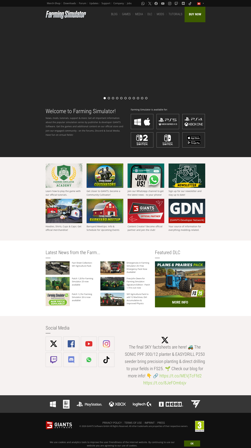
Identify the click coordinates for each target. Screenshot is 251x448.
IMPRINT (150, 423)
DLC (149, 14)
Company (118, 3)
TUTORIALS (175, 14)
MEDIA (139, 14)
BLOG (114, 14)
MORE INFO (180, 302)
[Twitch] (177, 3)
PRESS (161, 423)
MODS (160, 14)
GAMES (126, 14)
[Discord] (184, 3)
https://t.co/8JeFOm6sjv (164, 383)
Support (105, 3)
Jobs (129, 3)
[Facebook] (156, 3)
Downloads (69, 3)
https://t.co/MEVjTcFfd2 (180, 375)
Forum (82, 3)
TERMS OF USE (133, 423)
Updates (93, 3)
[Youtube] (163, 3)
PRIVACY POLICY (112, 423)
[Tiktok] (190, 3)
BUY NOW (195, 14)
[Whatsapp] (143, 3)
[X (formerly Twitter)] (149, 3)
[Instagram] (170, 3)
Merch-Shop (53, 3)
